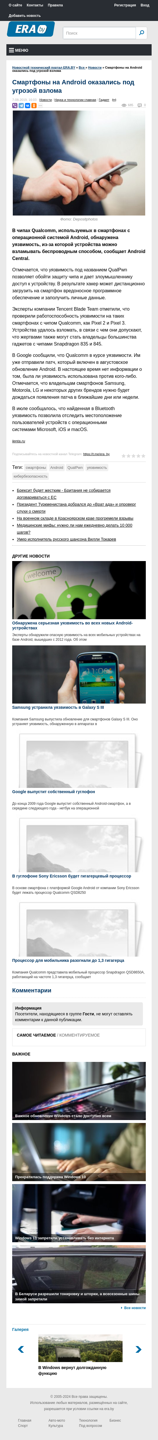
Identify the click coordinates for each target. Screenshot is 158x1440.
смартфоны (36, 467)
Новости (46, 100)
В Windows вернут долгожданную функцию (80, 1355)
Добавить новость (25, 16)
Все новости (135, 1308)
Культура (56, 1426)
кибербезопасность (30, 476)
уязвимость (97, 467)
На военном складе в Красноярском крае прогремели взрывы (75, 518)
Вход (145, 5)
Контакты (35, 5)
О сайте (15, 5)
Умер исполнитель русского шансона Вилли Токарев (66, 539)
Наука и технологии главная (75, 100)
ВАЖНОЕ (21, 1054)
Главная (24, 1420)
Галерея (20, 1329)
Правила (55, 5)
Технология (88, 1420)
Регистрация (125, 5)
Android (56, 467)
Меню (18, 50)
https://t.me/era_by (96, 454)
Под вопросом (90, 1426)
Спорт (23, 1426)
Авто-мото (57, 1420)
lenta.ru (18, 441)
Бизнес (115, 1420)
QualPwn (75, 467)
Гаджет (104, 100)
